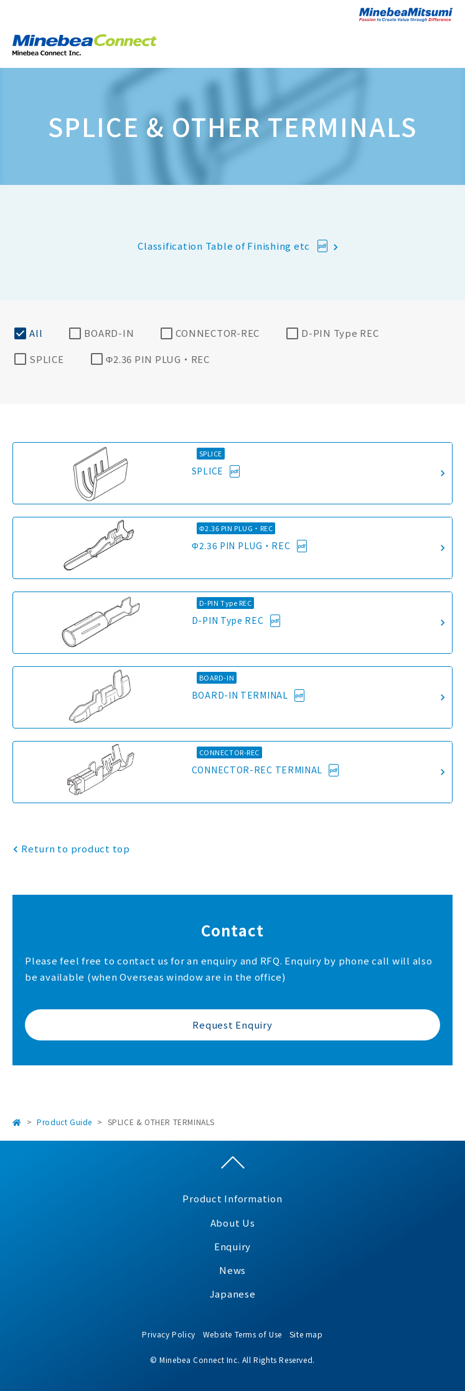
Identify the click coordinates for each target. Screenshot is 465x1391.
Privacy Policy (168, 1334)
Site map (306, 1334)
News (232, 1269)
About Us (232, 1222)
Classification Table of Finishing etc (225, 245)
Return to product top (75, 848)
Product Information (232, 1198)
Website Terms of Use (242, 1334)
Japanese (233, 1293)
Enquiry (232, 1246)
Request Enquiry (232, 1024)
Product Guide (64, 1121)
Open (443, 43)
